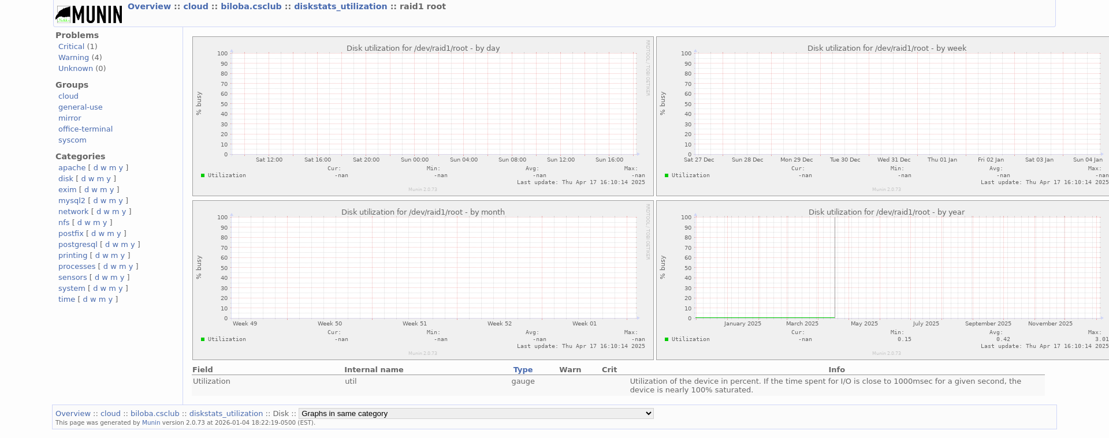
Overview (151, 6)
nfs (64, 222)
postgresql (78, 244)
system (71, 288)
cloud (197, 6)
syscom (72, 140)
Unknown (75, 68)
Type (523, 369)
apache (71, 167)
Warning (73, 57)
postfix (71, 233)
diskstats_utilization (342, 6)
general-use (80, 107)
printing (72, 255)
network (73, 211)
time (66, 299)
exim (67, 189)
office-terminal (85, 129)
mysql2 (71, 200)
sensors (72, 277)
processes (77, 266)
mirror (69, 118)
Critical (71, 46)
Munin (151, 422)
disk (65, 178)
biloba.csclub (253, 6)
